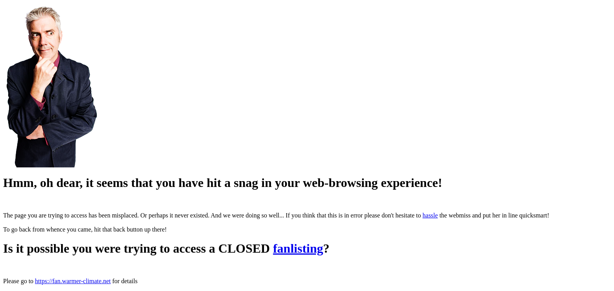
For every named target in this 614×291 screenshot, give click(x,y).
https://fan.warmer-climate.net (72, 281)
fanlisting (298, 248)
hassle (430, 215)
